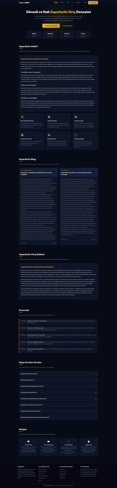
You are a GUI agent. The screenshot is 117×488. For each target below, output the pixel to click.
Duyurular (78, 2)
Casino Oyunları (63, 471)
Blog (68, 2)
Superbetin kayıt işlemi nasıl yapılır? (31, 411)
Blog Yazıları (41, 473)
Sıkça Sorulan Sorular (43, 475)
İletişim (85, 2)
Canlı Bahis (62, 469)
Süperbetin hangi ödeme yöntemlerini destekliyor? (35, 417)
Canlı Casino (62, 475)
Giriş (56, 2)
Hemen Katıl (93, 2)
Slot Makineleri (63, 473)
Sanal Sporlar (63, 478)
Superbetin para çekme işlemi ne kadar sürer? (33, 398)
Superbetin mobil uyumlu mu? (29, 392)
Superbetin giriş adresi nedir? (29, 373)
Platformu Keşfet (67, 25)
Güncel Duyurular (43, 478)
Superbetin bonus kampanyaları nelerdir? (32, 386)
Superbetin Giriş (42, 469)
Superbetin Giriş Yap (51, 25)
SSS (72, 2)
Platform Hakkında (43, 471)
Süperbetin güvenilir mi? (27, 380)
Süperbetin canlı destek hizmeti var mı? (32, 405)
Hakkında (61, 2)
